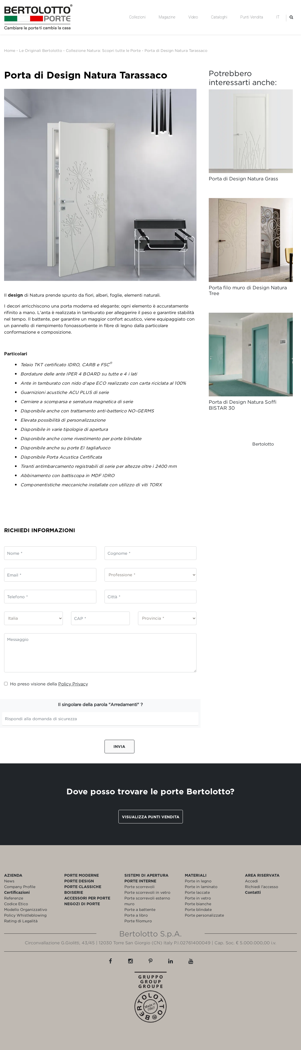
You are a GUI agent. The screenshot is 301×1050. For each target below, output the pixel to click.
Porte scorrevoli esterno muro (147, 901)
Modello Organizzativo (25, 909)
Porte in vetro (198, 898)
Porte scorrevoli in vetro (147, 892)
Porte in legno (198, 881)
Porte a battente (139, 909)
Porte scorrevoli (139, 887)
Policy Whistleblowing (25, 915)
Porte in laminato (201, 887)
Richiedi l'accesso (261, 887)
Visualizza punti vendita (150, 817)
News (9, 881)
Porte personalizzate (204, 915)
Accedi (251, 881)
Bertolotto (263, 443)
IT (278, 17)
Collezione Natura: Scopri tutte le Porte (103, 50)
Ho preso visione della (46, 683)
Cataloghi (219, 17)
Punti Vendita (251, 17)
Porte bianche (198, 904)
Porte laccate (197, 892)
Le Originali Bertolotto (40, 50)
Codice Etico (16, 904)
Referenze (13, 898)
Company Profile (19, 887)
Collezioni (137, 17)
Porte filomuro (138, 921)
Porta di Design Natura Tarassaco (176, 50)
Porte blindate (198, 909)
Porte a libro (136, 915)
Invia (119, 746)
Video (193, 17)
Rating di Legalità (21, 921)
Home (9, 50)
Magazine (167, 17)
